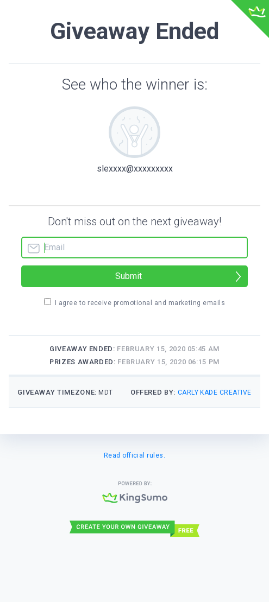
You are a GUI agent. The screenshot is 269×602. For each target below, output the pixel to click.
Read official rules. (135, 455)
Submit (128, 276)
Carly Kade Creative (215, 392)
